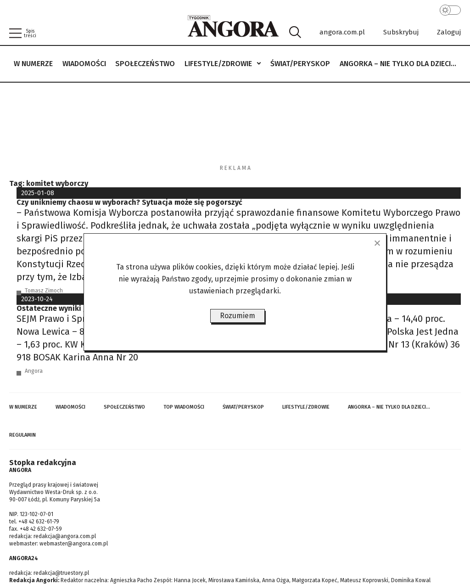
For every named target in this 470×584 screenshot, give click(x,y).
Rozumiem (237, 315)
